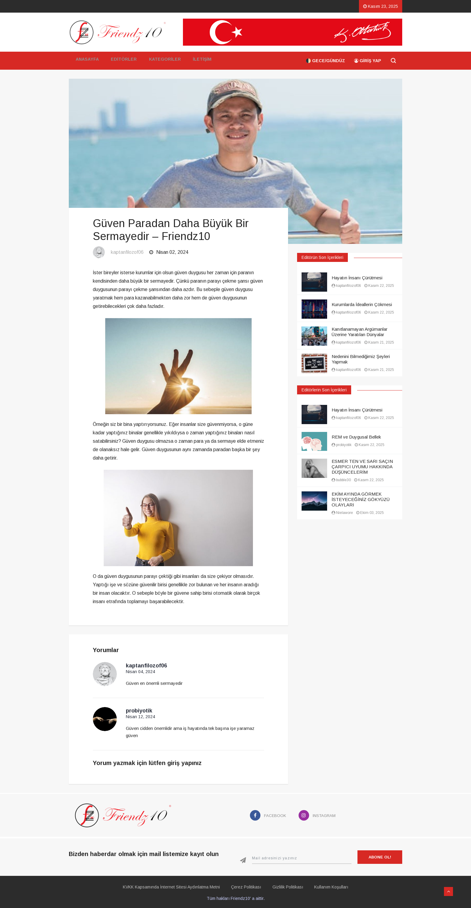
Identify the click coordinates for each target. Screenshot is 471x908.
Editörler (123, 60)
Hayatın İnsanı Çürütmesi (357, 277)
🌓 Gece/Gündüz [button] (325, 60)
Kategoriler (164, 60)
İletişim (201, 60)
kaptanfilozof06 (127, 252)
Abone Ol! (380, 855)
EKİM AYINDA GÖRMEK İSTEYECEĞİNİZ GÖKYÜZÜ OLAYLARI (361, 499)
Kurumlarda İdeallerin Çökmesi (362, 304)
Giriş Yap (367, 60)
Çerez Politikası (244, 885)
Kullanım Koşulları (336, 885)
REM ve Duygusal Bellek (356, 436)
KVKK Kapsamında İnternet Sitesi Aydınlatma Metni (166, 885)
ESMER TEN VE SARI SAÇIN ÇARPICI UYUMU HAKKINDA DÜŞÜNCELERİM (362, 467)
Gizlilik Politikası (289, 885)
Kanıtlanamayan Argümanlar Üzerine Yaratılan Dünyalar (359, 331)
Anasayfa (86, 60)
